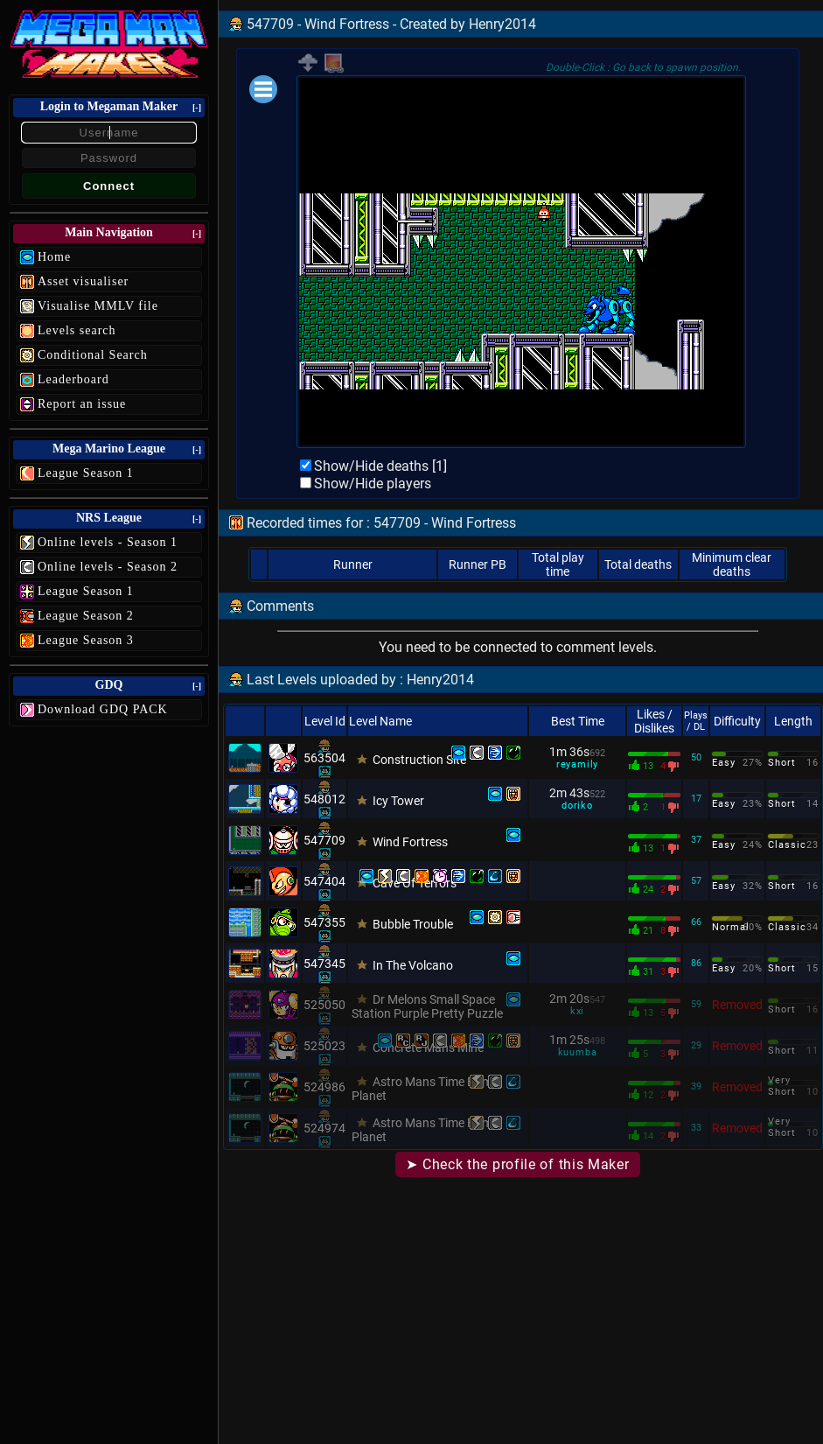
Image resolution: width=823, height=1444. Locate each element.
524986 (324, 1087)
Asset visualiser (83, 281)
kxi (577, 1011)
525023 (324, 1046)
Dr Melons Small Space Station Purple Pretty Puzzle (427, 1006)
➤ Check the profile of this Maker (517, 1164)
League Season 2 (86, 615)
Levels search (77, 330)
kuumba (577, 1052)
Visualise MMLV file (98, 305)
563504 (324, 758)
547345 (324, 964)
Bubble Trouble (413, 924)
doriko (577, 805)
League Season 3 (86, 640)
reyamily (577, 764)
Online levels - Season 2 (108, 566)
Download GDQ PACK (103, 709)
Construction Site (419, 760)
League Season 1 (86, 473)
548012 (324, 799)
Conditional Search (93, 354)
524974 (324, 1128)
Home (54, 256)
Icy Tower (398, 801)
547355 (324, 922)
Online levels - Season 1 (108, 542)
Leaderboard (73, 379)
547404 (324, 881)
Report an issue (82, 403)
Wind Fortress (410, 842)
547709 (324, 840)
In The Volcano (413, 965)
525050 (324, 1005)
